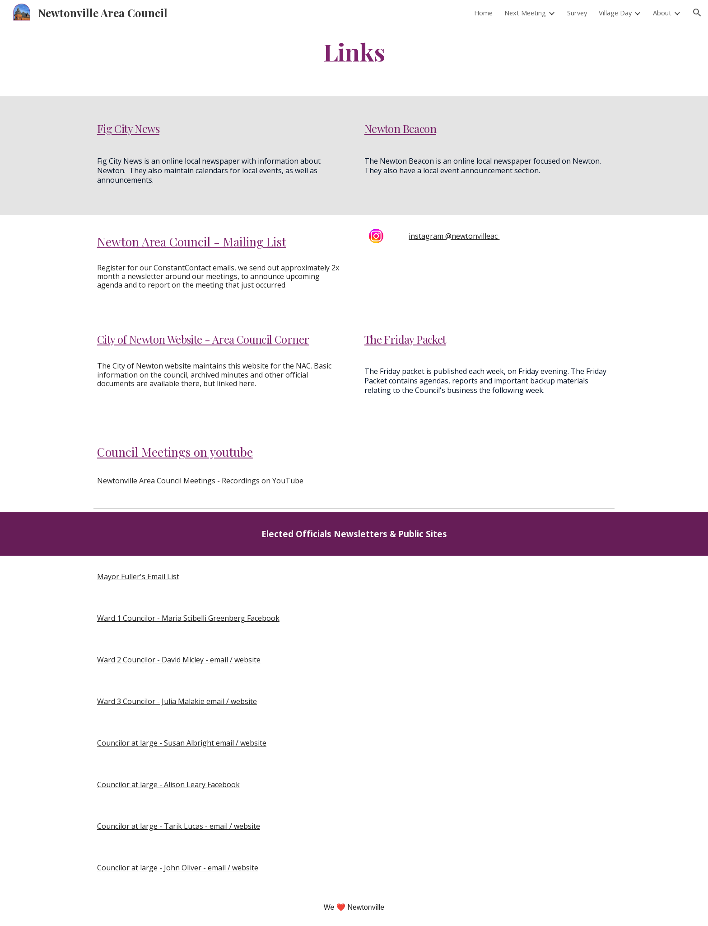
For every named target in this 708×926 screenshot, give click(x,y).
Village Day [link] (615, 12)
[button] (697, 13)
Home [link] (483, 12)
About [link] (662, 12)
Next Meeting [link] (525, 12)
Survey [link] (577, 12)
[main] (354, 51)
